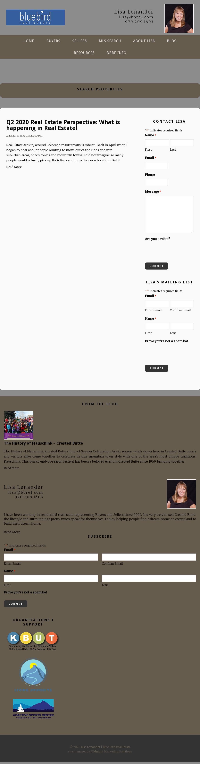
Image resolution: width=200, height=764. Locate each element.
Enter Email (153, 313)
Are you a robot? (157, 241)
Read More (14, 169)
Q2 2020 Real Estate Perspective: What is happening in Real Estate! (63, 127)
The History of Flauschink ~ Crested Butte (43, 445)
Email (150, 160)
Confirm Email (180, 313)
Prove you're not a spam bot (166, 343)
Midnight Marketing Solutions (111, 754)
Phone (150, 177)
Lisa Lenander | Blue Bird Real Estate (35, 19)
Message (153, 194)
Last (173, 152)
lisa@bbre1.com (136, 17)
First (148, 152)
